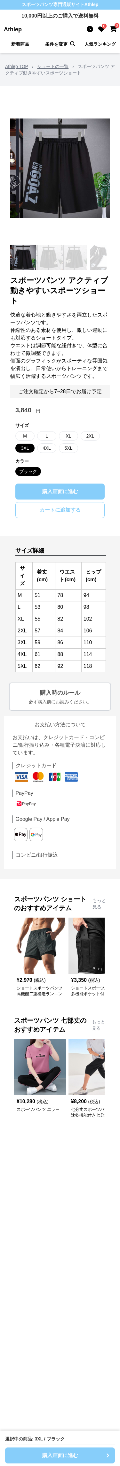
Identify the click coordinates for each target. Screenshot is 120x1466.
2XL (90, 436)
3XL (25, 448)
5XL (69, 448)
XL (68, 436)
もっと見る (99, 903)
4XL (47, 448)
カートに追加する (60, 510)
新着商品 (20, 44)
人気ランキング (100, 44)
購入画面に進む (60, 491)
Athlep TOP (16, 66)
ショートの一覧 (52, 66)
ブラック (28, 471)
